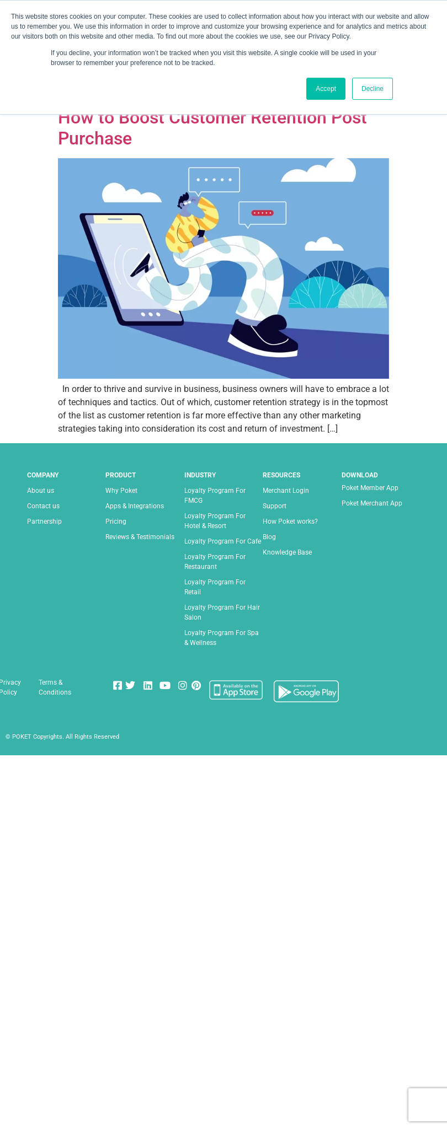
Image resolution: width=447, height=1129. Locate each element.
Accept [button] (326, 89)
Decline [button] (372, 89)
